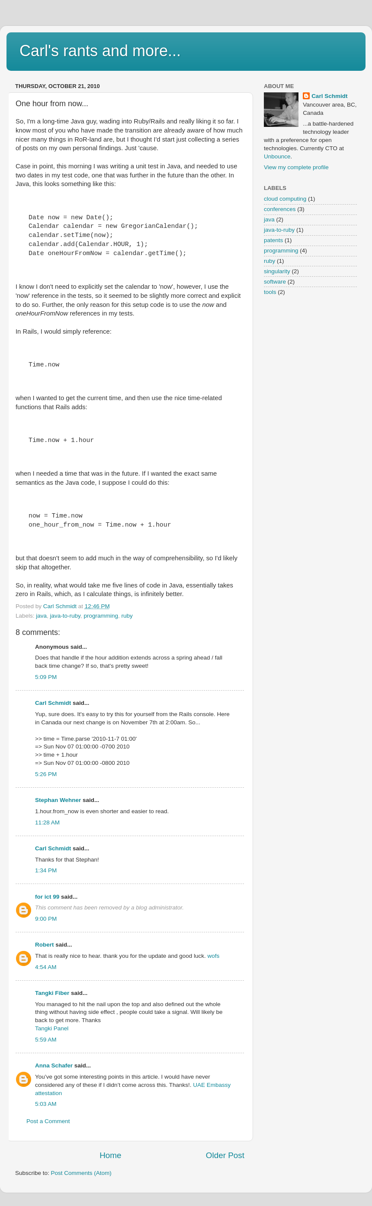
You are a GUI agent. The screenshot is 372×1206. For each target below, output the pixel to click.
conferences (280, 209)
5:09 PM (46, 677)
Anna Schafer (54, 1065)
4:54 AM (46, 967)
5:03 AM (46, 1104)
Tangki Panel (51, 1028)
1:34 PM (46, 870)
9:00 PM (46, 919)
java (41, 615)
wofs (214, 956)
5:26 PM (46, 774)
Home (110, 1155)
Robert (44, 944)
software (275, 281)
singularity (277, 271)
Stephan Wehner (58, 800)
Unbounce (277, 156)
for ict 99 (47, 896)
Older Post (225, 1155)
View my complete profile (296, 167)
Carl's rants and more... (100, 51)
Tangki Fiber (52, 993)
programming (100, 615)
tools (270, 292)
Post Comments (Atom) (81, 1173)
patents (273, 240)
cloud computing (285, 199)
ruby (126, 615)
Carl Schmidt (53, 703)
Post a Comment (48, 1121)
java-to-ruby (65, 615)
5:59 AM (46, 1039)
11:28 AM (47, 822)
